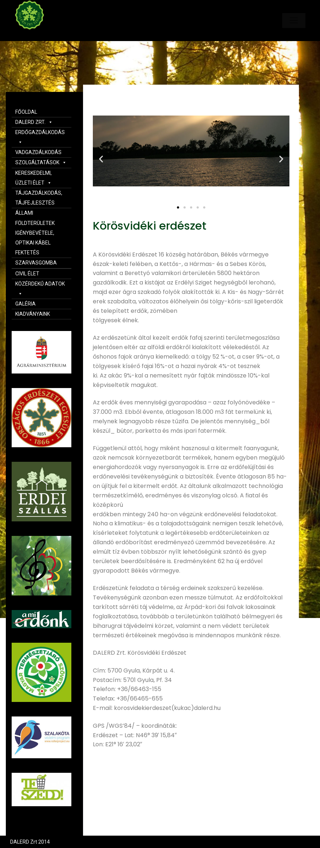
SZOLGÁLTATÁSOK (41, 162)
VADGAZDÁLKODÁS (38, 152)
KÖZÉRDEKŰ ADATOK (40, 288)
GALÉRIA (25, 304)
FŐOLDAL (26, 112)
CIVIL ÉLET (27, 273)
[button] (178, 207)
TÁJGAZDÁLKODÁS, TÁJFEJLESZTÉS (38, 198)
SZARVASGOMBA (36, 263)
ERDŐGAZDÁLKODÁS (40, 137)
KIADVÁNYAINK (32, 314)
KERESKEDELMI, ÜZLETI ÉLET (33, 178)
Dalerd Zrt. (42, 36)
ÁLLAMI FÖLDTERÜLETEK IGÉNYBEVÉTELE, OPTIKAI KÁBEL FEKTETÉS (35, 232)
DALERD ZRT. (34, 122)
